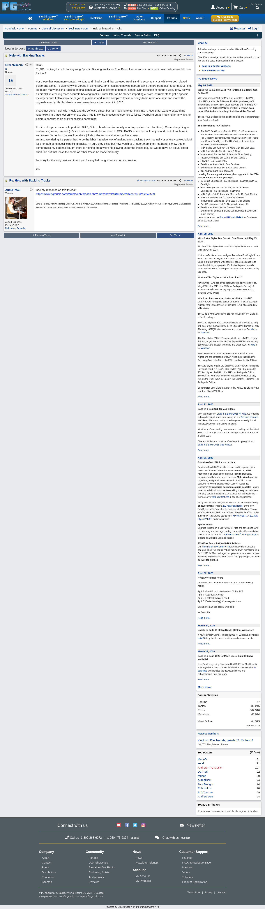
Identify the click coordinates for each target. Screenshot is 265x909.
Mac (253, 329)
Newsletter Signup (146, 862)
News (138, 857)
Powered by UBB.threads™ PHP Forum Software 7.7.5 (132, 907)
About (45, 857)
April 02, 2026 (205, 573)
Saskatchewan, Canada (17, 94)
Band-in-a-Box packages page (241, 534)
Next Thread (150, 42)
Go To (53, 48)
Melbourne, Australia (15, 228)
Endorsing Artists (99, 872)
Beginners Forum (78, 28)
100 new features (220, 497)
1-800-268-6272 (144, 5)
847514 (189, 55)
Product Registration (194, 881)
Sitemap (47, 881)
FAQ (157, 35)
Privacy (208, 892)
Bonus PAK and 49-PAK (231, 217)
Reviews (94, 881)
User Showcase (98, 862)
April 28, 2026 (205, 233)
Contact (47, 862)
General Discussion (53, 28)
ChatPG (202, 42)
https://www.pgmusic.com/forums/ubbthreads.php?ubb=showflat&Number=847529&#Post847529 (95, 193)
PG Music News (207, 78)
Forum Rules (143, 35)
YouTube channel (249, 417)
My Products (143, 880)
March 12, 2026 (206, 651)
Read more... (204, 226)
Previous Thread (47, 42)
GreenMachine (146, 180)
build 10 (202, 638)
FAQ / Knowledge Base (196, 862)
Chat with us (170, 837)
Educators (48, 877)
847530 (189, 180)
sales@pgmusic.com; (69, 896)
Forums (32, 28)
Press (45, 867)
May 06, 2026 (205, 85)
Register (237, 28)
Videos (186, 872)
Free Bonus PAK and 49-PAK (216, 546)
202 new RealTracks (232, 506)
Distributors (49, 872)
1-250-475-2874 (163, 5)
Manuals (187, 867)
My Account (142, 876)
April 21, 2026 (205, 458)
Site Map (221, 892)
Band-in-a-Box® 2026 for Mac (231, 414)
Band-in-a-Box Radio (101, 867)
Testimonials (96, 877)
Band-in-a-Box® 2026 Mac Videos (214, 444)
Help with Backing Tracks (27, 55)
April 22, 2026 (205, 404)
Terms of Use (193, 892)
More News (204, 687)
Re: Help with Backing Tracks (29, 180)
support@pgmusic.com (91, 896)
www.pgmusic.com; (48, 896)
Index (99, 42)
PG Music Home (14, 28)
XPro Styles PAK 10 (242, 516)
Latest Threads (122, 35)
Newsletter (196, 825)
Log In (254, 28)
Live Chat (142, 8)
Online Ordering (167, 8)
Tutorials (187, 877)
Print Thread (35, 48)
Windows (205, 332)
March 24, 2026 (206, 625)
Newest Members (208, 733)
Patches (187, 857)
